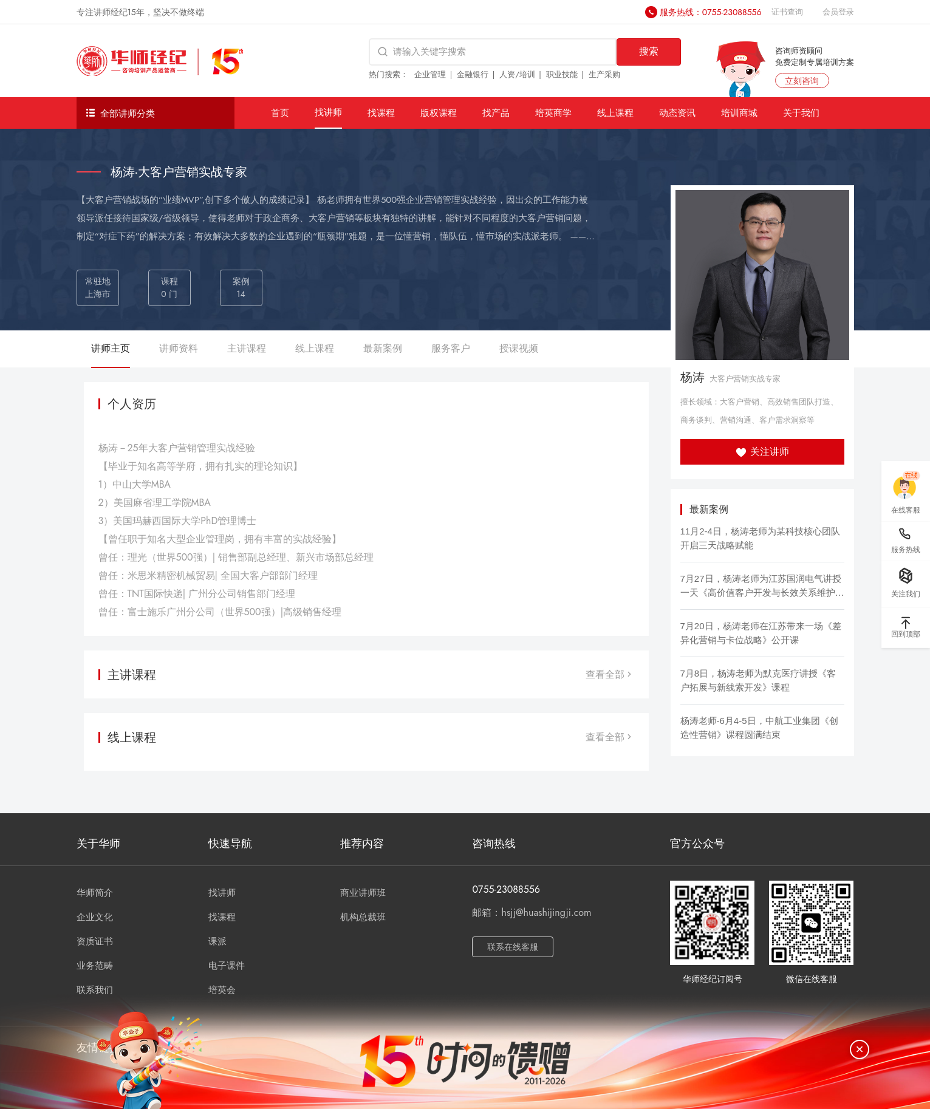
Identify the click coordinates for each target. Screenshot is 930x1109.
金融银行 (472, 74)
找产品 (496, 112)
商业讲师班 (363, 892)
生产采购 (604, 74)
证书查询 (787, 12)
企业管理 (430, 74)
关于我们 (801, 112)
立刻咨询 (802, 81)
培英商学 (553, 112)
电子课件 (226, 965)
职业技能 (562, 74)
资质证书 (95, 941)
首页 (280, 112)
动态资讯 (677, 112)
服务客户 (450, 348)
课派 (217, 941)
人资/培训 (517, 74)
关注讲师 (762, 452)
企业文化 (95, 917)
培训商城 (739, 112)
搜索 (648, 51)
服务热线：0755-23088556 (711, 12)
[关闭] (859, 1049)
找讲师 (328, 112)
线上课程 (615, 112)
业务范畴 (95, 965)
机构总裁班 (363, 917)
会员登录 (838, 12)
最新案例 (382, 348)
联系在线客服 (512, 947)
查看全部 (610, 674)
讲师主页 (110, 348)
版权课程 (438, 112)
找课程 (381, 112)
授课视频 (518, 348)
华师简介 (95, 892)
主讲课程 (246, 348)
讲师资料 (178, 348)
